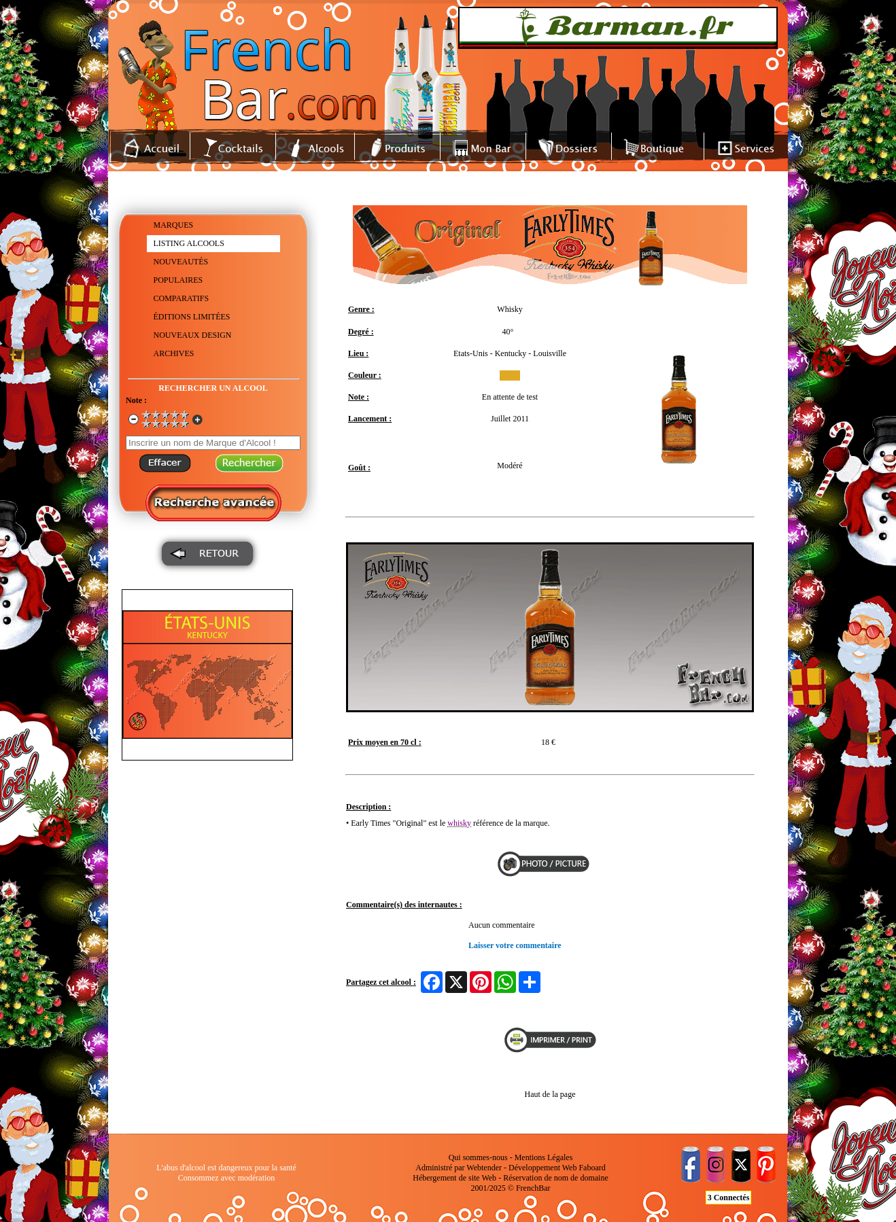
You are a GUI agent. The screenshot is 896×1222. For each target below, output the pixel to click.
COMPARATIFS (181, 298)
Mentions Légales (544, 1157)
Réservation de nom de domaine (555, 1178)
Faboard (592, 1167)
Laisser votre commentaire (515, 945)
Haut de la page (550, 1094)
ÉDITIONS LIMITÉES (192, 316)
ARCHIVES (174, 353)
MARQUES (174, 225)
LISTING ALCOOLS (189, 243)
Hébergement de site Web (454, 1178)
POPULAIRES (178, 280)
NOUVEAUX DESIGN (193, 335)
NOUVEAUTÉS (181, 261)
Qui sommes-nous (478, 1157)
